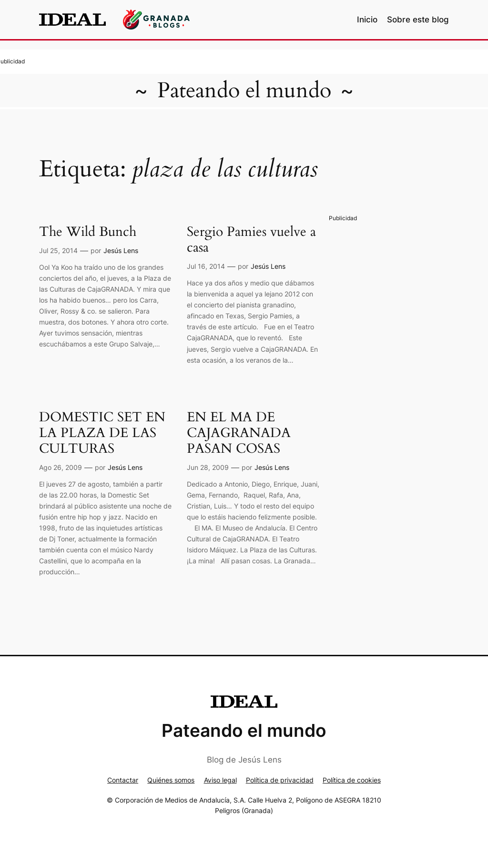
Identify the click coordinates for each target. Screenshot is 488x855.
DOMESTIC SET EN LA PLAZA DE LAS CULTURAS (102, 433)
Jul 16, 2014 (206, 266)
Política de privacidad (280, 780)
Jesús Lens (120, 250)
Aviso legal (220, 780)
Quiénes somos (170, 780)
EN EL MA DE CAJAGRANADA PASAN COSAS (239, 433)
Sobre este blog (418, 19)
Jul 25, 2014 (58, 250)
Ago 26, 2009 (60, 467)
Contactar (122, 780)
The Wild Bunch (87, 232)
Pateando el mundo (244, 90)
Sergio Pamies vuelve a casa (251, 239)
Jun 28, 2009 (208, 467)
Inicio (367, 19)
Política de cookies (352, 780)
